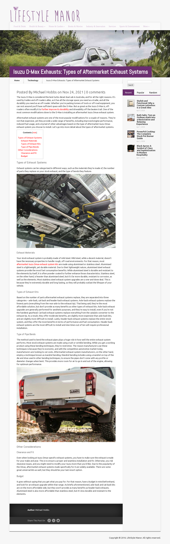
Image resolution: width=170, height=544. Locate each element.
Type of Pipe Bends (30, 147)
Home (17, 80)
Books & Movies (75, 26)
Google (49, 521)
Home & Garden (56, 26)
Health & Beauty (37, 26)
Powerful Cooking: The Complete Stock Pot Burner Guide (146, 134)
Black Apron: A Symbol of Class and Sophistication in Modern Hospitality (145, 150)
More (146, 26)
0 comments (95, 92)
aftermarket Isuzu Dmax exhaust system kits (37, 264)
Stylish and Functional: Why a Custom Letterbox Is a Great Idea (146, 104)
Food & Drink (20, 26)
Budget (24, 156)
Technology (33, 80)
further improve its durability (55, 109)
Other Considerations (28, 150)
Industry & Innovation (95, 26)
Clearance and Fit (29, 153)
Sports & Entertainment (129, 26)
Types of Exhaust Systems (30, 138)
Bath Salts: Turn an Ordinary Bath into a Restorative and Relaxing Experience (145, 119)
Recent (128, 92)
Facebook (53, 521)
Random (153, 92)
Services (112, 26)
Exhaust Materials (29, 141)
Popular (140, 92)
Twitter (58, 521)
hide (34, 133)
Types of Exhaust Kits (31, 144)
